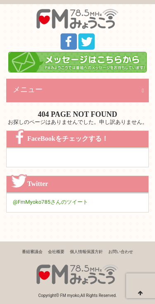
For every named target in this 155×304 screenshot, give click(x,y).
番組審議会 (32, 251)
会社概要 (56, 251)
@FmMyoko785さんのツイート (50, 202)
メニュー (28, 89)
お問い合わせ (120, 251)
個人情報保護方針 (86, 251)
